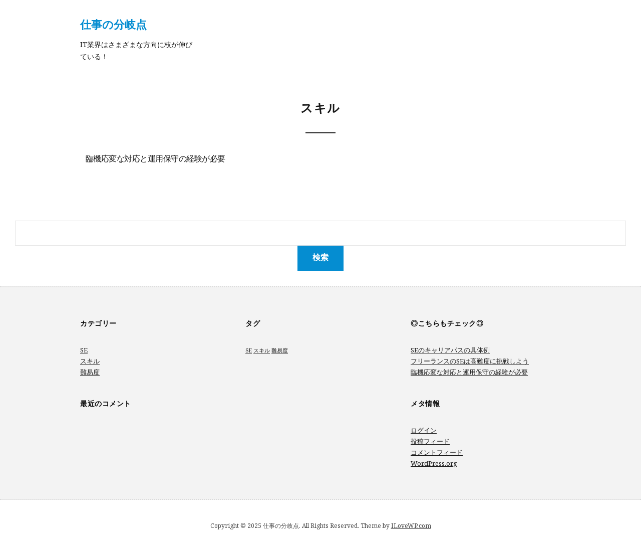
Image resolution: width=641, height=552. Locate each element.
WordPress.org (434, 463)
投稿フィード (430, 441)
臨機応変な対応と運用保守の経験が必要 (155, 159)
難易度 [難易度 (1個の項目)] (279, 350)
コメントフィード (437, 452)
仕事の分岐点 (113, 24)
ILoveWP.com (411, 525)
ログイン (424, 430)
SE (84, 349)
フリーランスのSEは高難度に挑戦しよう (470, 360)
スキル (90, 360)
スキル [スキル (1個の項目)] (261, 350)
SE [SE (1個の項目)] (248, 350)
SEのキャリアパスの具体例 (450, 349)
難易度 (90, 372)
